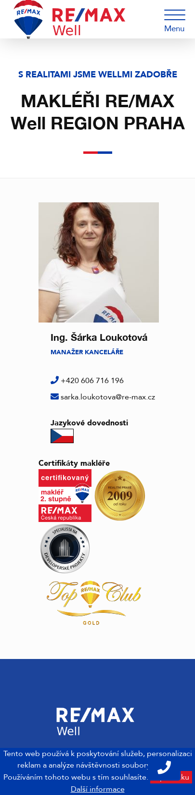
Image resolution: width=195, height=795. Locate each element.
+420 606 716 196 (92, 380)
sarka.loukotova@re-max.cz (108, 397)
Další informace (98, 789)
